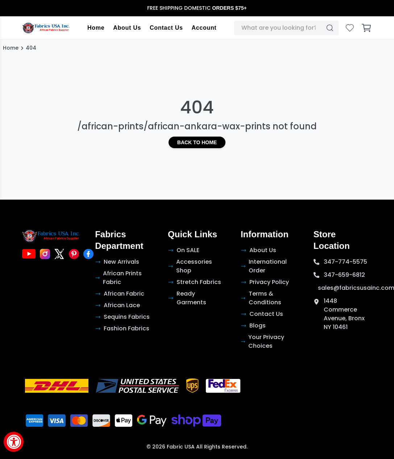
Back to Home (197, 142)
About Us (127, 28)
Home (95, 28)
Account (204, 28)
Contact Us (166, 28)
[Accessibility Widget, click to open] (14, 442)
